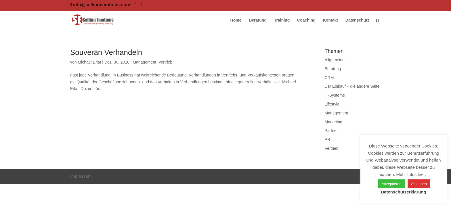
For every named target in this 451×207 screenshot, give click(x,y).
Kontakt (330, 20)
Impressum (81, 176)
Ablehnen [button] (419, 184)
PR (327, 139)
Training (282, 20)
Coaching (306, 20)
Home (236, 20)
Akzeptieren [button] (392, 184)
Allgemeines (336, 59)
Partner (331, 130)
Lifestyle (332, 104)
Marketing (333, 122)
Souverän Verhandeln (106, 52)
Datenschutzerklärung (403, 191)
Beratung (257, 20)
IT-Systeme (335, 95)
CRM (329, 77)
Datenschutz (357, 20)
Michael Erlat (89, 62)
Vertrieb (165, 62)
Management (144, 62)
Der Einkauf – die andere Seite (352, 86)
